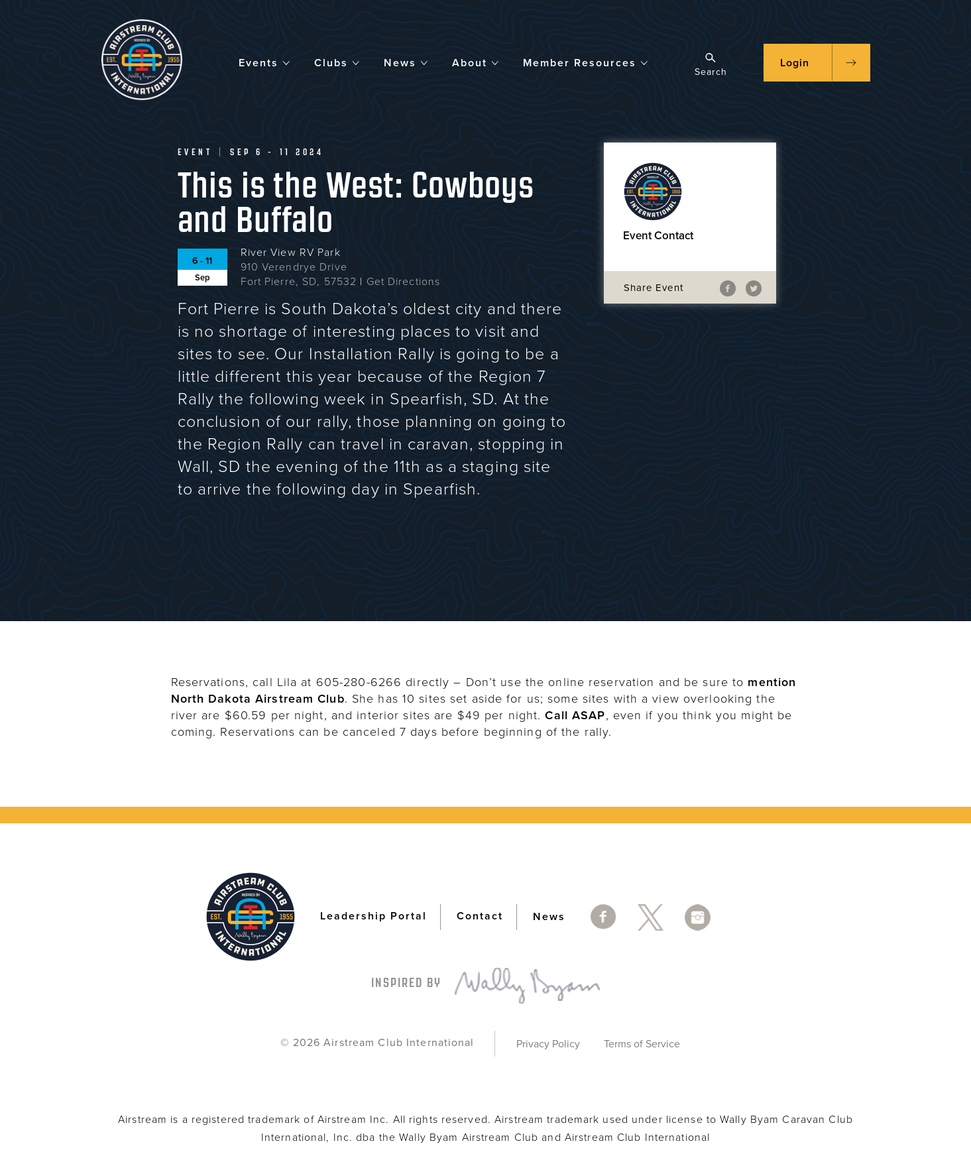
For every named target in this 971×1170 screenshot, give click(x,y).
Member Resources (586, 62)
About (476, 62)
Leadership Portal (373, 916)
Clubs (337, 62)
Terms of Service (642, 1044)
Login (794, 63)
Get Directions (404, 281)
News (406, 62)
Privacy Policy (548, 1044)
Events (265, 62)
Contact (480, 916)
